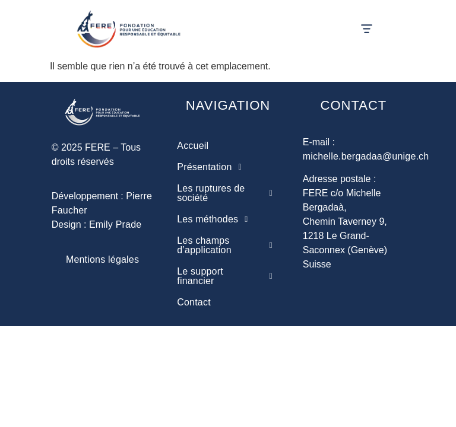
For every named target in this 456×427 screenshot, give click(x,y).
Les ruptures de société (227, 193)
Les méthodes (215, 219)
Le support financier (227, 276)
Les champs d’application (227, 245)
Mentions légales (102, 259)
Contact (194, 302)
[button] (367, 30)
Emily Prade (115, 224)
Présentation (212, 167)
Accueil (192, 146)
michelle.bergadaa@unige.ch (366, 156)
